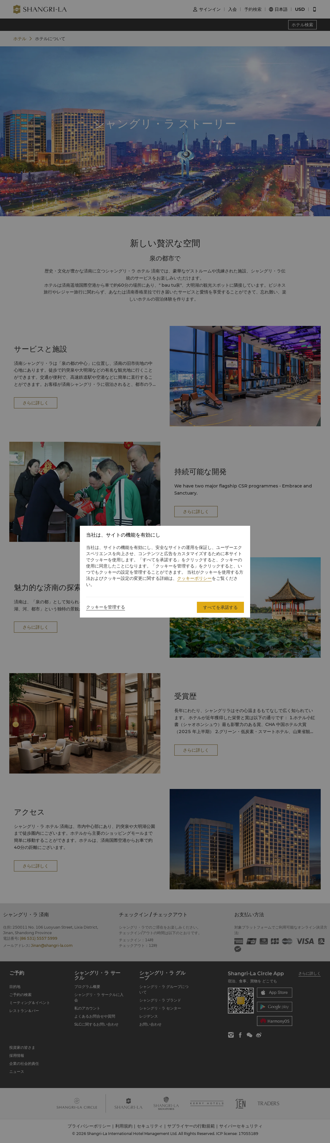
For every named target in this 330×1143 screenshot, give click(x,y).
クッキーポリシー (194, 578)
